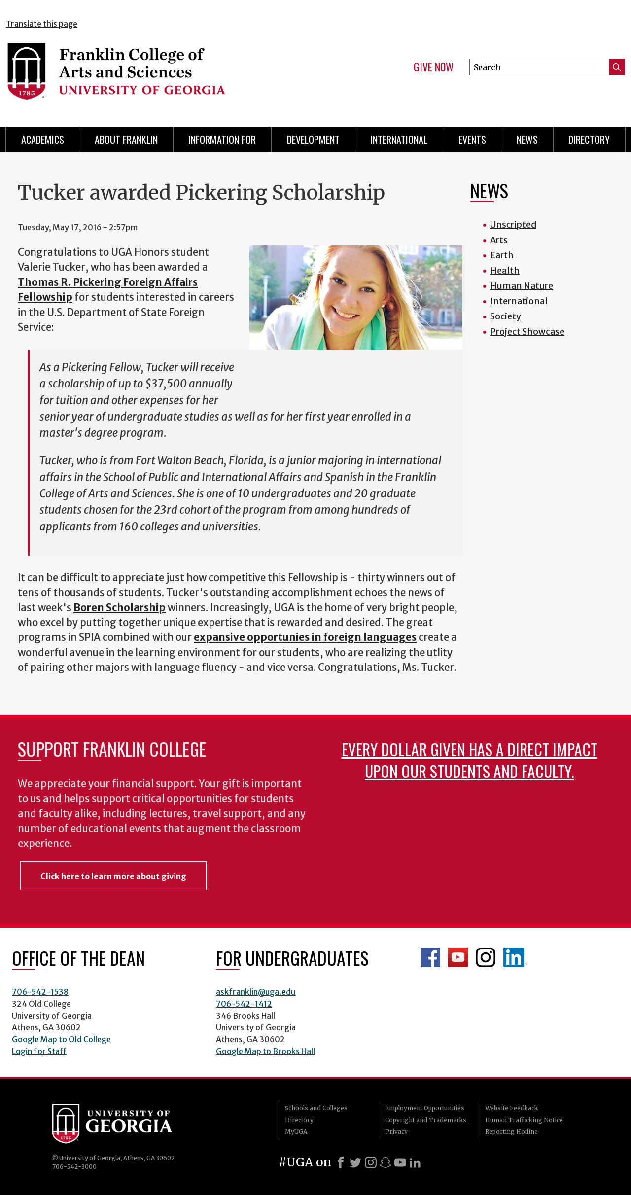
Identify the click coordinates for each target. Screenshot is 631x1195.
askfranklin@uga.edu (255, 992)
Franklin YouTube (458, 957)
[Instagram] (371, 1162)
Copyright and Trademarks (425, 1120)
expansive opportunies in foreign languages (305, 637)
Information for (222, 139)
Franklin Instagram (485, 957)
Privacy (396, 1131)
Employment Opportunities (424, 1108)
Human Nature (521, 285)
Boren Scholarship (119, 607)
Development (313, 139)
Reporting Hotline (511, 1131)
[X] (355, 1162)
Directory (589, 139)
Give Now (434, 67)
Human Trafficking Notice (524, 1120)
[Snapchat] (385, 1162)
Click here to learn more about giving (113, 876)
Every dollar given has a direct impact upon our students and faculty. (469, 760)
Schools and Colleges (316, 1108)
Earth (502, 255)
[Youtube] (400, 1162)
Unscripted (513, 224)
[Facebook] (341, 1162)
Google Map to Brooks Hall (265, 1051)
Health (505, 270)
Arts (499, 240)
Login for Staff (39, 1051)
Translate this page (41, 24)
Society (505, 316)
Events (472, 139)
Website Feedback (511, 1108)
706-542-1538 (40, 992)
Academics (42, 139)
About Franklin (126, 139)
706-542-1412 (244, 1004)
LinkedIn (515, 957)
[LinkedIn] (415, 1162)
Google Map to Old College (61, 1039)
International (398, 139)
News (527, 139)
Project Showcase (527, 331)
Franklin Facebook (430, 957)
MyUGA (296, 1131)
